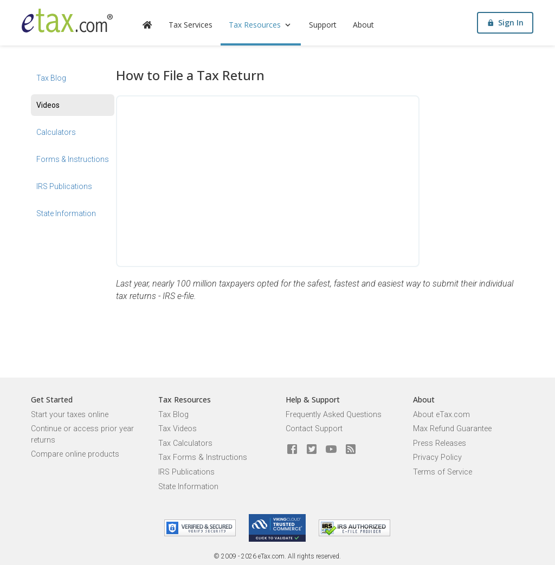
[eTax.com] (67, 21)
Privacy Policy (437, 457)
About (363, 25)
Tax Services (190, 25)
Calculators (56, 132)
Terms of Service (442, 472)
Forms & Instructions (72, 159)
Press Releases (439, 443)
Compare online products (75, 454)
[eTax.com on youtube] (331, 449)
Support (323, 25)
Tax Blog (51, 78)
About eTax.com (441, 414)
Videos (48, 105)
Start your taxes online (69, 414)
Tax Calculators (185, 443)
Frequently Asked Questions (334, 414)
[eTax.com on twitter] (311, 449)
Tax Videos (177, 428)
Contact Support (314, 428)
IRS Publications (64, 186)
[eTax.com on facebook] (292, 449)
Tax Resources (261, 25)
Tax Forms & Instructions (202, 457)
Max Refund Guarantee (452, 428)
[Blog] (350, 449)
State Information (66, 213)
